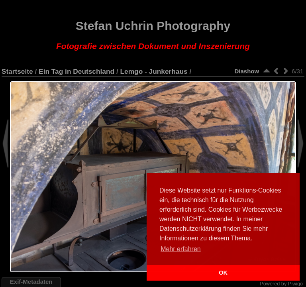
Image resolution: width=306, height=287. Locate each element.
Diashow (246, 71)
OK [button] (223, 272)
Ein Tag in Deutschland (76, 71)
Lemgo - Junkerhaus (154, 71)
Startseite (17, 71)
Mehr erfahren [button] (181, 249)
